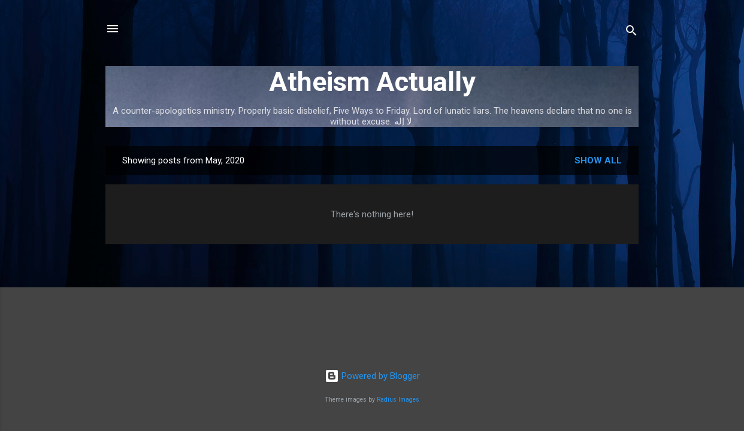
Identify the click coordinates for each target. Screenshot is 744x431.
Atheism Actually (372, 82)
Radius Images (398, 399)
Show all (598, 160)
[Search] (631, 32)
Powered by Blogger (372, 376)
